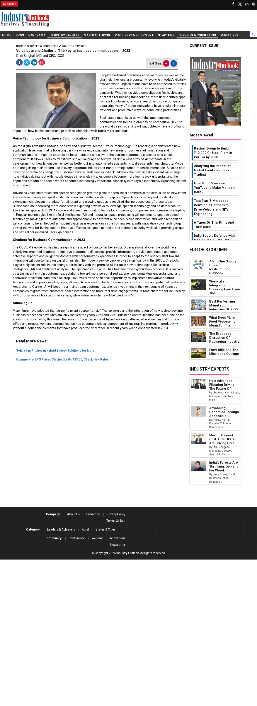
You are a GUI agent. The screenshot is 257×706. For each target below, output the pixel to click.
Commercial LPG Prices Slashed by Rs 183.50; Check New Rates (62, 359)
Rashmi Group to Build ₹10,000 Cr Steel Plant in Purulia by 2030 (213, 152)
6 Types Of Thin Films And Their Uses (214, 225)
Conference (77, 538)
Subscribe (9, 3)
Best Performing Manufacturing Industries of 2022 (223, 305)
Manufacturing (97, 35)
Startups (166, 35)
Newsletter (117, 544)
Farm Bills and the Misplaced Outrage (224, 352)
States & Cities (105, 529)
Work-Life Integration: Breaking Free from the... (224, 287)
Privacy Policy (116, 514)
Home (6, 35)
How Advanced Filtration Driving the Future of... (222, 385)
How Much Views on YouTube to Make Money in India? (215, 187)
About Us (73, 514)
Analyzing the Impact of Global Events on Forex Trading (212, 170)
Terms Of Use (115, 520)
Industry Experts (64, 35)
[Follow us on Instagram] (254, 4)
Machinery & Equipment (134, 35)
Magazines (229, 35)
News (19, 35)
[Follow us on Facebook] (233, 4)
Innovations (117, 538)
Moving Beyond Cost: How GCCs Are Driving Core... (223, 439)
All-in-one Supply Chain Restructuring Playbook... (222, 267)
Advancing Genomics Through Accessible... (224, 412)
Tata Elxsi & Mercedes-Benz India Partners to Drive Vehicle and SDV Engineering (212, 207)
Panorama (36, 35)
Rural (85, 529)
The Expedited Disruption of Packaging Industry (224, 338)
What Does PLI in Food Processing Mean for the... (222, 321)
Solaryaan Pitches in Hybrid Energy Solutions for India (55, 350)
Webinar (97, 538)
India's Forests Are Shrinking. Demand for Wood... (223, 466)
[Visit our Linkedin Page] (247, 4)
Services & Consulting (197, 35)
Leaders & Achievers (61, 529)
